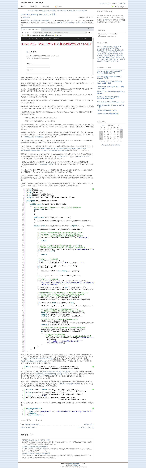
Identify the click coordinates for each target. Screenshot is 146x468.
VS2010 (106, 61)
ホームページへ (105, 3)
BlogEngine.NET (74, 463)
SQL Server (100, 59)
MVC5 (113, 57)
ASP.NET (109, 46)
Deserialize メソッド (63, 156)
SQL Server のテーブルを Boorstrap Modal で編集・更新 (109, 82)
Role (122, 57)
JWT (121, 55)
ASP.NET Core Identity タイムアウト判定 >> (72, 10)
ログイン (122, 3)
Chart (98, 48)
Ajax (104, 46)
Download (111, 50)
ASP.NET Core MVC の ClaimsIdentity (35, 447)
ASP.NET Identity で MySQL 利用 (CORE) (36, 453)
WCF (110, 61)
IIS (120, 53)
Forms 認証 (111, 52)
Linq (98, 57)
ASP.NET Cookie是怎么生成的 (69, 384)
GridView (119, 52)
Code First (111, 48)
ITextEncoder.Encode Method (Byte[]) (39, 359)
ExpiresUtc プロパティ (47, 164)
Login (37, 424)
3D (98, 46)
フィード (58, 7)
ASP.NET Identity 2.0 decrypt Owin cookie (53, 148)
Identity (27, 424)
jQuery (112, 55)
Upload (122, 59)
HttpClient (110, 53)
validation (100, 61)
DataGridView (101, 50)
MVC (108, 57)
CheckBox (104, 48)
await (119, 46)
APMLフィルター (119, 7)
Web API (116, 61)
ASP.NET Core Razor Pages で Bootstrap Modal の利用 (108, 97)
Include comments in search (108, 36)
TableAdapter (109, 59)
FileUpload (104, 52)
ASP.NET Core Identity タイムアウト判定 (71, 22)
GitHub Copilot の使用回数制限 (108, 113)
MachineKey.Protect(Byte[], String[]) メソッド (58, 371)
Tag (115, 59)
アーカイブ (33, 7)
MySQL (118, 57)
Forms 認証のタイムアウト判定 (38, 20)
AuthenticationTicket (83, 156)
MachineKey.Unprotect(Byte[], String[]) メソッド (52, 374)
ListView (102, 57)
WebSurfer (26, 17)
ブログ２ (106, 20)
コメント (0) (90, 427)
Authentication (89, 424)
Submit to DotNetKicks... (29, 427)
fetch (98, 52)
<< (103, 125)
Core (117, 48)
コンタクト (46, 7)
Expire (32, 424)
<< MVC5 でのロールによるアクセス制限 (42, 10)
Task (118, 59)
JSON (118, 55)
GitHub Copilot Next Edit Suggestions (110, 102)
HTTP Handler (101, 53)
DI (107, 50)
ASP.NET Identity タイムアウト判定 (38, 14)
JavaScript (106, 55)
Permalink (81, 427)
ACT (101, 46)
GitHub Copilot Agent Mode (107, 110)
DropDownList (119, 50)
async (115, 46)
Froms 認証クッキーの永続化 (33, 137)
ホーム (23, 7)
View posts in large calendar (111, 145)
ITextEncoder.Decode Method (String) (33, 361)
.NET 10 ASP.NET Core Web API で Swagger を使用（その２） (109, 72)
